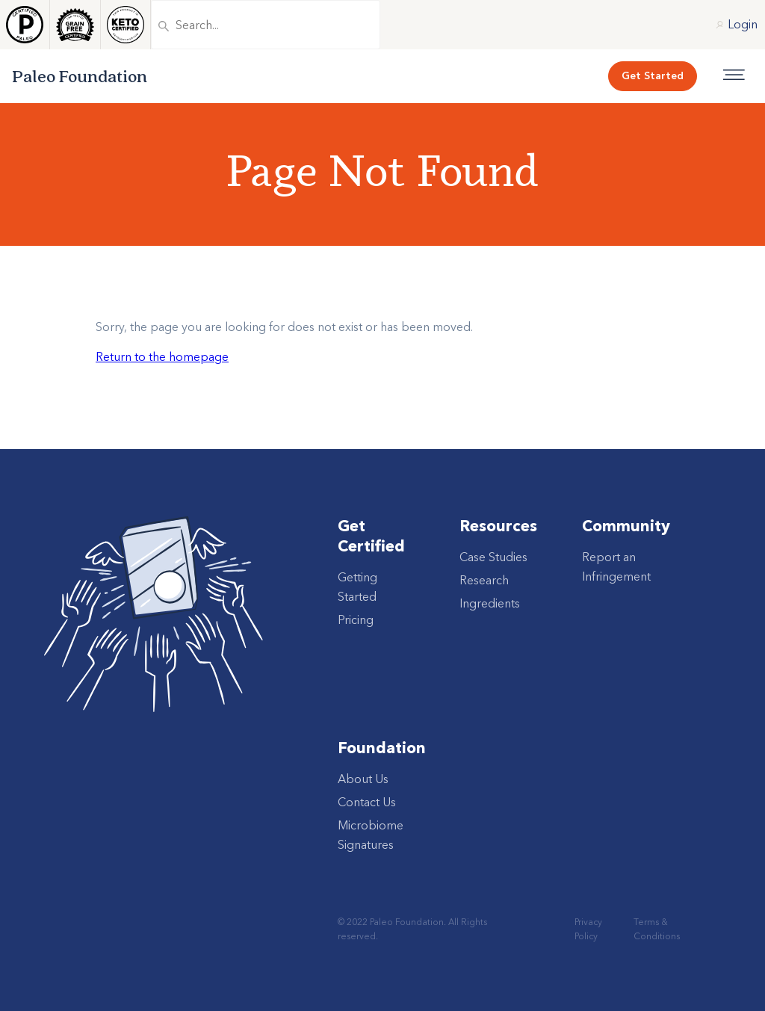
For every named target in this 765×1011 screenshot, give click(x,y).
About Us (363, 778)
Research (484, 579)
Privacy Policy (588, 929)
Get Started (653, 75)
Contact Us (367, 801)
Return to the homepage (162, 356)
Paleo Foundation (79, 76)
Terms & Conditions (657, 929)
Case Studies (493, 556)
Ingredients (489, 603)
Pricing (356, 619)
